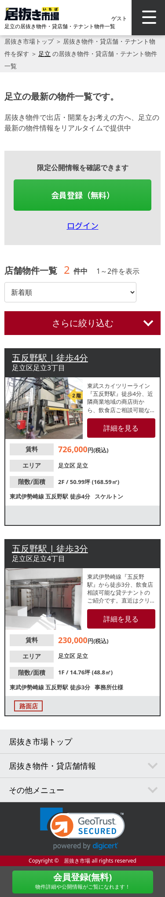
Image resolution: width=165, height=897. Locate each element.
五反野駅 (57, 496)
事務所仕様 (109, 687)
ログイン (83, 225)
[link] (82, 829)
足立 (44, 53)
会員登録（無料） (82, 195)
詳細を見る (121, 428)
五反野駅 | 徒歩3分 (50, 549)
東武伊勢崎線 (27, 496)
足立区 (67, 465)
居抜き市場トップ (29, 41)
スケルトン (109, 496)
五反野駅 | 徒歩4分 (50, 358)
